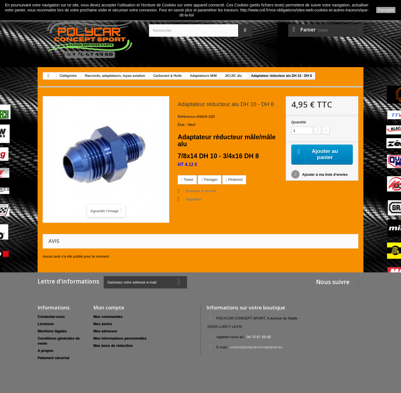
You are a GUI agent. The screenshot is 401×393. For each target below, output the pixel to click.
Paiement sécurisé (53, 358)
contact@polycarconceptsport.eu (256, 347)
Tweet (187, 179)
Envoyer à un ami (201, 191)
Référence (186, 116)
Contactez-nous (51, 316)
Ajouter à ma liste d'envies (324, 175)
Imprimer (194, 199)
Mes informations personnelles (119, 338)
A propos (45, 350)
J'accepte (386, 10)
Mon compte (108, 307)
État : (182, 125)
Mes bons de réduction (113, 345)
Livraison (46, 324)
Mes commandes (108, 316)
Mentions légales (52, 331)
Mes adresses (105, 331)
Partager (209, 179)
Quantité (298, 122)
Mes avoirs (102, 324)
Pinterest (234, 179)
